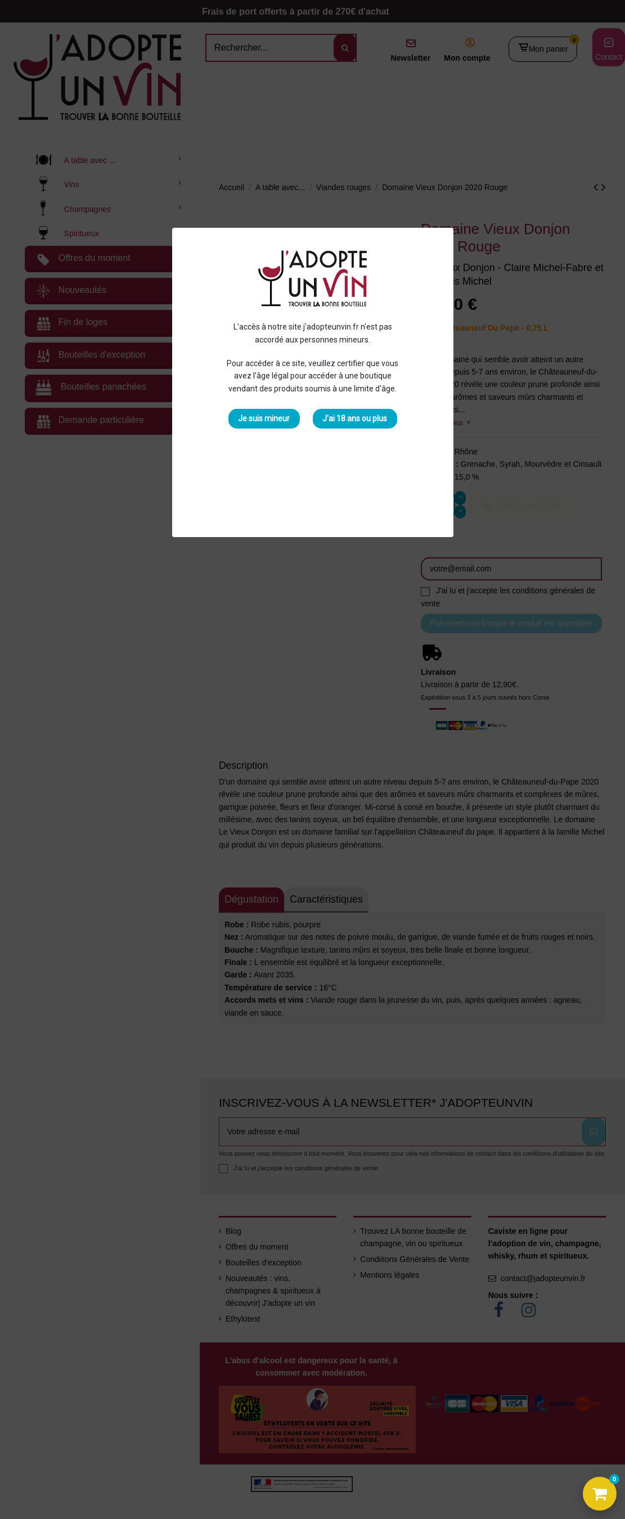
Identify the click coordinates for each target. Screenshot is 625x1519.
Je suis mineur (264, 418)
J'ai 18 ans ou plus (354, 418)
